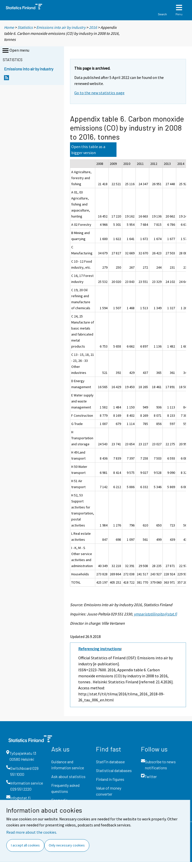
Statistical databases (114, 770)
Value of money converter (108, 791)
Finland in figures (110, 779)
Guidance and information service (67, 764)
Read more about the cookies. (31, 832)
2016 (93, 27)
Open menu (15, 51)
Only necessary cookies (67, 845)
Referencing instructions (99, 648)
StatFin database (110, 761)
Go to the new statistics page (99, 92)
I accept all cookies (25, 845)
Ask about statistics (68, 776)
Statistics (25, 27)
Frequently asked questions (65, 788)
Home (9, 27)
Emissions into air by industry (61, 27)
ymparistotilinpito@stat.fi (155, 613)
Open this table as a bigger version (88, 149)
